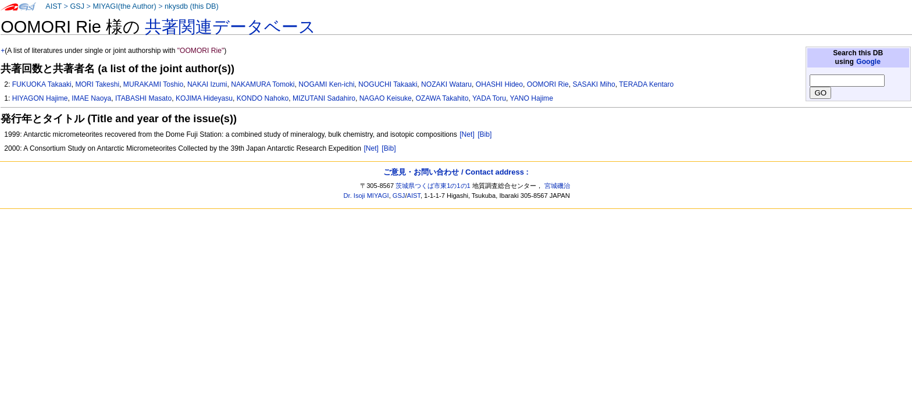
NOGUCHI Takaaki (387, 84)
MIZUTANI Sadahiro (324, 98)
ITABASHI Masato (143, 98)
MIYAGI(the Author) (124, 6)
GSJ (77, 6)
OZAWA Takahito (441, 98)
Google (868, 62)
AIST (53, 6)
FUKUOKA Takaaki (42, 84)
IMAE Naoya (91, 98)
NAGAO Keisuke (385, 98)
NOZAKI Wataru (446, 84)
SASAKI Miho (593, 84)
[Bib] (484, 134)
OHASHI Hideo (499, 84)
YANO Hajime (531, 98)
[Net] (467, 134)
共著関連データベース (230, 26)
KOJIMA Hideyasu (204, 98)
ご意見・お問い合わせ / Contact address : (455, 172)
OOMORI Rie (548, 84)
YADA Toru (489, 98)
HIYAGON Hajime (40, 98)
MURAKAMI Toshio (153, 84)
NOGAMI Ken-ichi (326, 84)
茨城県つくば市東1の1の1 (433, 185)
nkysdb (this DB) (192, 6)
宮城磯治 (557, 185)
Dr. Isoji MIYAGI (366, 195)
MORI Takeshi (97, 84)
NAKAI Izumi (207, 84)
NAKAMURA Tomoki (262, 84)
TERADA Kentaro (646, 84)
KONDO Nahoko (262, 98)
